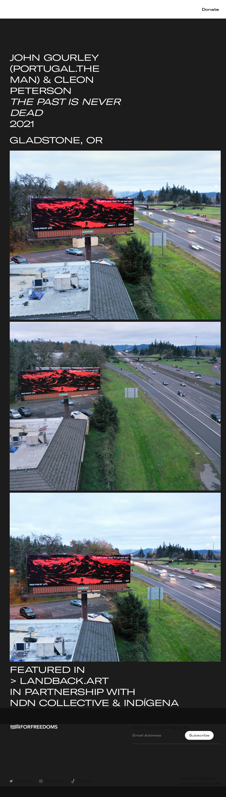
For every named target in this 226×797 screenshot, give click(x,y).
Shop (187, 9)
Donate (210, 9)
